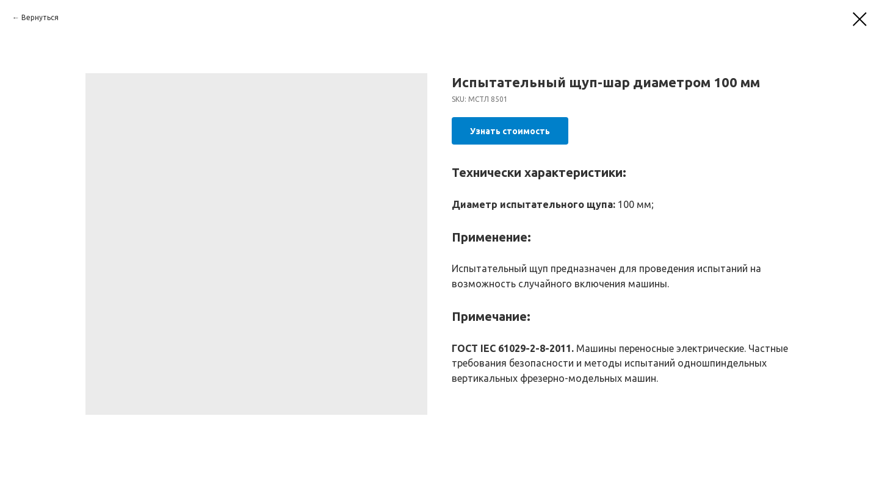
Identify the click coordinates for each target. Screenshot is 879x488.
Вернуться (40, 17)
